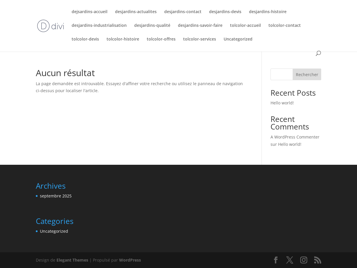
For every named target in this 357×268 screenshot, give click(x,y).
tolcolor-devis (85, 39)
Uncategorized (238, 39)
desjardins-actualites (136, 12)
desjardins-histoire (268, 12)
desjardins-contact (183, 12)
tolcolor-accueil (245, 25)
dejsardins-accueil (89, 12)
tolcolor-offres (161, 39)
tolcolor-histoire (123, 39)
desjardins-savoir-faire (200, 25)
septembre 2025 (56, 196)
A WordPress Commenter (295, 137)
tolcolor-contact (284, 25)
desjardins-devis (225, 12)
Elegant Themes (72, 260)
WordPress (130, 260)
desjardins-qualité (152, 25)
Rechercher (307, 74)
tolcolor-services (199, 39)
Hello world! (282, 103)
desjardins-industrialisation (99, 25)
